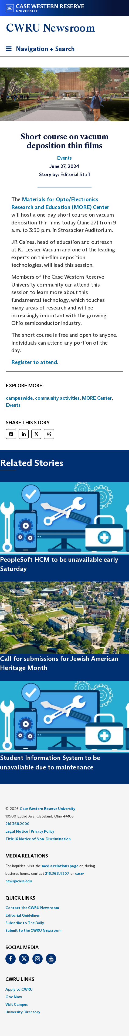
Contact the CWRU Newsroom (32, 907)
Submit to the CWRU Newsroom (33, 930)
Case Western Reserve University (47, 808)
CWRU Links (19, 979)
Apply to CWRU (19, 989)
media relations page (60, 865)
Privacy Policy (42, 831)
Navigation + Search (38, 49)
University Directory (22, 1012)
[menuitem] (64, 907)
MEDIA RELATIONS (26, 856)
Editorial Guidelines (22, 915)
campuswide (19, 398)
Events (13, 405)
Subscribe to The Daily (24, 922)
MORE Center (97, 398)
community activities (57, 398)
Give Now (13, 996)
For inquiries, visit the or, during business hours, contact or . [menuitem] (50, 873)
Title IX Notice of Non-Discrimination (38, 838)
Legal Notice (16, 831)
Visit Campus (16, 1004)
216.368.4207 (57, 873)
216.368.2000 (17, 823)
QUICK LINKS (20, 898)
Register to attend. (34, 362)
